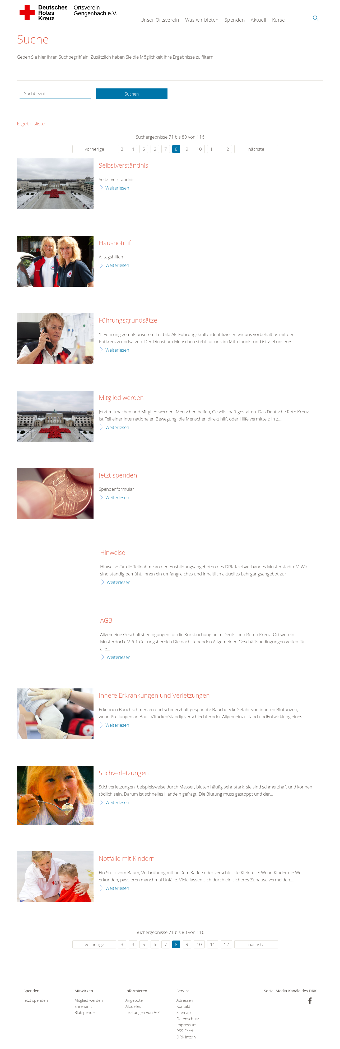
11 (212, 149)
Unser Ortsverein (160, 20)
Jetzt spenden (118, 476)
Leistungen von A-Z (142, 1012)
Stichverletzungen (124, 773)
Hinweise (112, 553)
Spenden (235, 20)
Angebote (134, 1000)
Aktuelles (133, 1006)
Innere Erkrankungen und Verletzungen (154, 696)
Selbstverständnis (123, 166)
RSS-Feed (184, 1031)
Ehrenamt (83, 1006)
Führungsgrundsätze (128, 321)
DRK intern (186, 1037)
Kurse (278, 20)
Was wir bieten (202, 20)
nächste (256, 149)
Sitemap (183, 1012)
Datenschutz (187, 1019)
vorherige (94, 149)
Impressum (186, 1025)
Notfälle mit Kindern (127, 859)
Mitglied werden (121, 398)
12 (226, 149)
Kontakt (183, 1006)
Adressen (184, 1000)
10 (199, 149)
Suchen (131, 94)
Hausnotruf (115, 243)
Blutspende (84, 1012)
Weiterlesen (117, 188)
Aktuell (258, 20)
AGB (106, 621)
